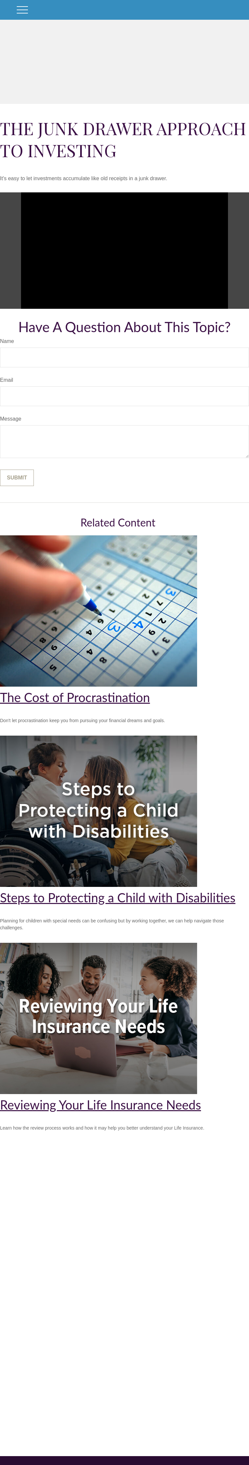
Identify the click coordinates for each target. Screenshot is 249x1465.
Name (7, 341)
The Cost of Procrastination (75, 697)
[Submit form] (17, 478)
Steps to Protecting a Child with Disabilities (118, 897)
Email (6, 380)
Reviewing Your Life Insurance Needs (100, 1104)
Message (10, 419)
